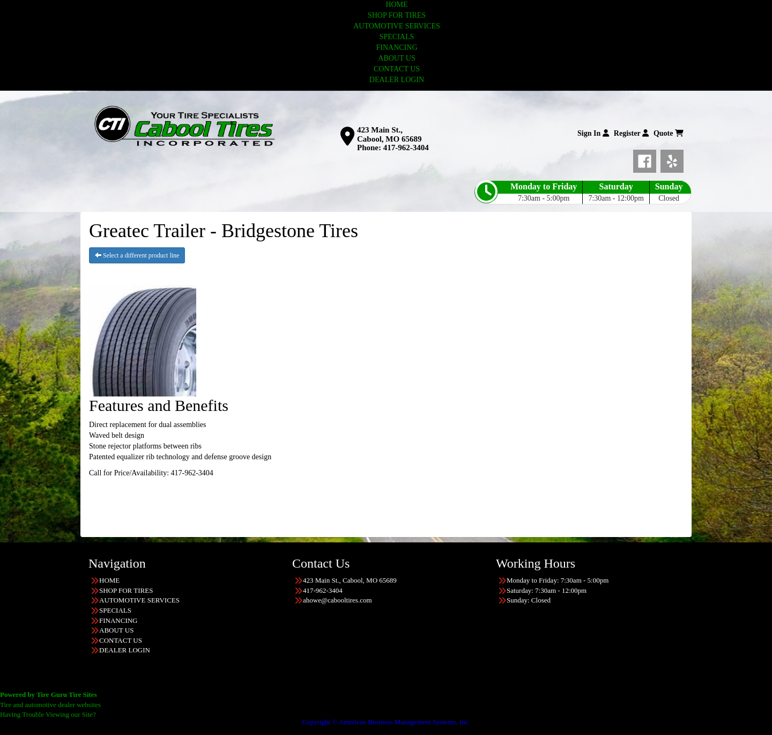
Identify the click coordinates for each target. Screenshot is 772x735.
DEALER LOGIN (396, 80)
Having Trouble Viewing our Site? (48, 714)
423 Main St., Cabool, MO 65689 (389, 134)
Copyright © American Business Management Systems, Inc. (386, 722)
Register (631, 133)
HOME (396, 5)
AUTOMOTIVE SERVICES (396, 26)
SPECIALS (397, 37)
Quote (669, 133)
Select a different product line (137, 255)
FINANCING (397, 47)
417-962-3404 (406, 147)
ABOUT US (396, 58)
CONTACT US (397, 69)
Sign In (593, 133)
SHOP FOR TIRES (397, 15)
